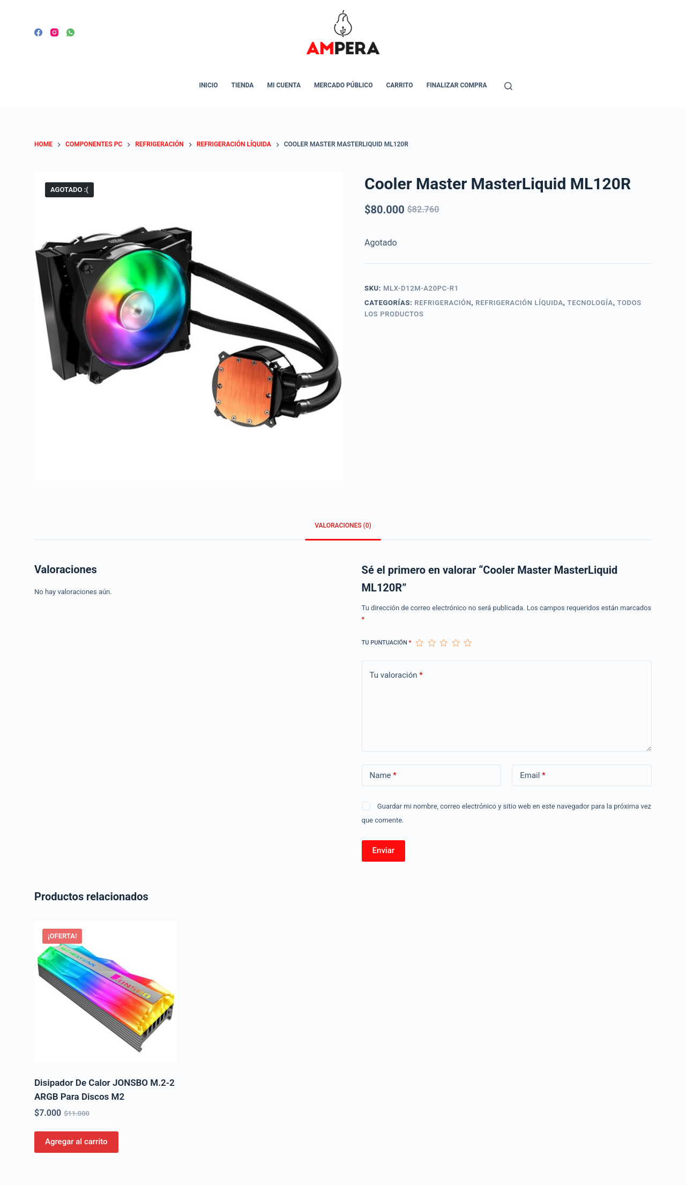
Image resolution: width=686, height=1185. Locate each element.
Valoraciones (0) (343, 525)
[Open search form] (508, 86)
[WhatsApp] (70, 32)
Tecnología (590, 303)
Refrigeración (442, 303)
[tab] (343, 526)
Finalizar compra (457, 85)
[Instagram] (54, 32)
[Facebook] (38, 32)
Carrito (399, 85)
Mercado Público (343, 85)
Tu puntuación (387, 642)
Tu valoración (396, 675)
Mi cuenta (284, 85)
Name (383, 775)
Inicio (208, 85)
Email (532, 775)
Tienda (243, 85)
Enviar (383, 850)
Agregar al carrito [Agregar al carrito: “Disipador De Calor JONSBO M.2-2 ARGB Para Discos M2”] (76, 1141)
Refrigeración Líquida (519, 303)
